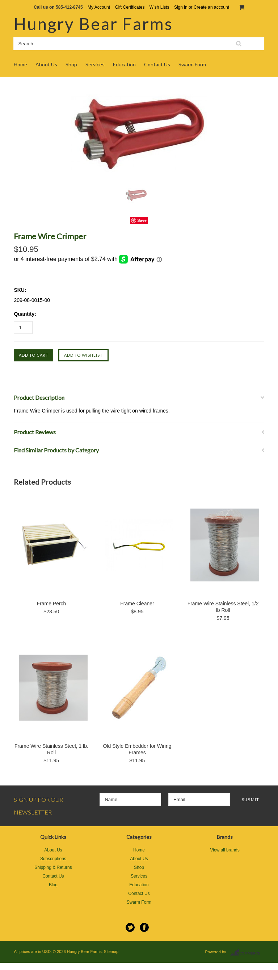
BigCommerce (247, 952)
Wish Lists (159, 7)
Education (124, 64)
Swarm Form (192, 64)
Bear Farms (93, 24)
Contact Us (157, 64)
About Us (46, 64)
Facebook (144, 927)
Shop (71, 64)
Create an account (211, 7)
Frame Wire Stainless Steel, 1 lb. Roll (51, 749)
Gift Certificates (129, 7)
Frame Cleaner (137, 603)
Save (142, 220)
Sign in (181, 7)
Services (95, 64)
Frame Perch (51, 603)
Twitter (130, 927)
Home (20, 64)
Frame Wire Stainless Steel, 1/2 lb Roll (223, 607)
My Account (99, 7)
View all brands (224, 850)
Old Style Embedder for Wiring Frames (137, 749)
